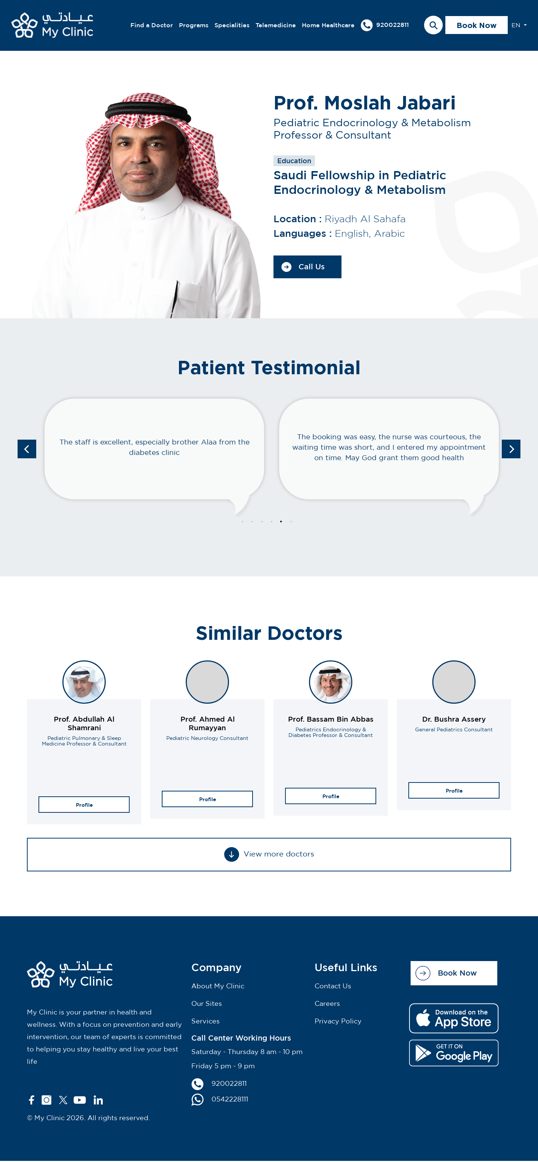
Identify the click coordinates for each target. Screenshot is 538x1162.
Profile (84, 806)
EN (516, 25)
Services (205, 1022)
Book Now (477, 26)
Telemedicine (276, 25)
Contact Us (333, 987)
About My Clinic (217, 987)
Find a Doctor (151, 25)
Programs (193, 25)
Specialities (232, 25)
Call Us (303, 268)
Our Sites (206, 1004)
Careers (327, 1004)
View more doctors (269, 855)
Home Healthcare (328, 25)
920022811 (385, 26)
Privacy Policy (338, 1022)
